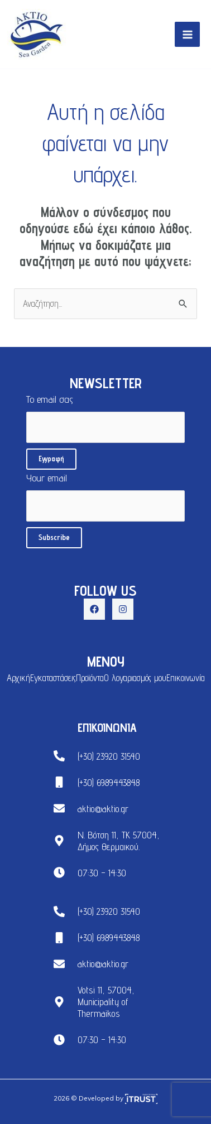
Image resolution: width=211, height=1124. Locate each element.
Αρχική (18, 677)
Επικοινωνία (185, 677)
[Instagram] (122, 609)
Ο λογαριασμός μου (135, 677)
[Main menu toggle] (187, 34)
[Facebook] (94, 609)
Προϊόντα (90, 677)
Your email (105, 497)
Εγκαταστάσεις (53, 677)
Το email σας (105, 418)
